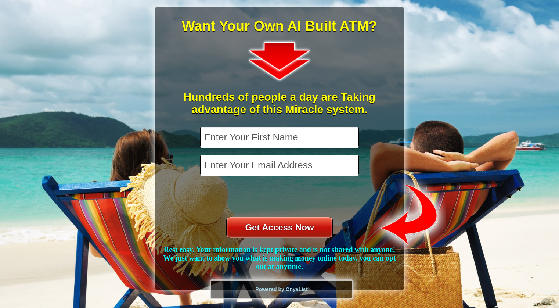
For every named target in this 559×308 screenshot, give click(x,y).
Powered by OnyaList (281, 289)
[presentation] (280, 197)
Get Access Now (279, 227)
